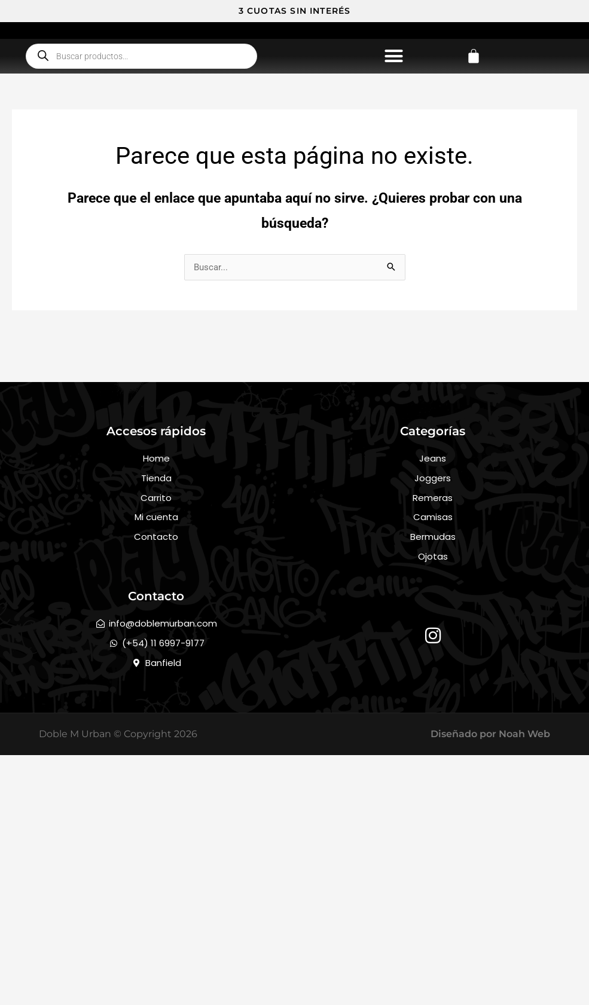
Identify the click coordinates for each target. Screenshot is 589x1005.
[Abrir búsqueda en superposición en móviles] (141, 160)
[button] (394, 161)
